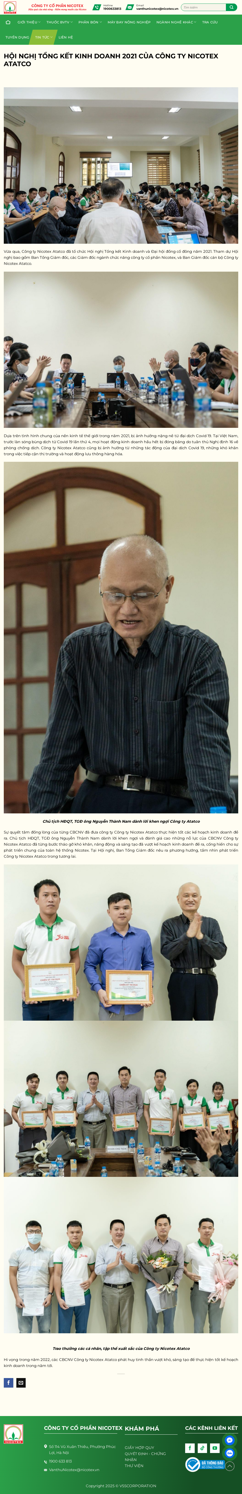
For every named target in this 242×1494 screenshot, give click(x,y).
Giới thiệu (29, 22)
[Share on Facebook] (8, 1383)
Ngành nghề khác (176, 22)
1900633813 (112, 9)
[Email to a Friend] (21, 1383)
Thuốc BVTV (60, 22)
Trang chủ (7, 22)
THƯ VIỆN (134, 1465)
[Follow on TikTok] (202, 1448)
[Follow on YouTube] (215, 1448)
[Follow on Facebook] (190, 1448)
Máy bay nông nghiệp (129, 22)
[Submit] (231, 7)
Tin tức (44, 37)
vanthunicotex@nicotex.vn (157, 9)
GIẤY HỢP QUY (139, 1447)
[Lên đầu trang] (229, 1466)
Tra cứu (210, 22)
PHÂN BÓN (90, 22)
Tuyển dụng (17, 37)
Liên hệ (66, 37)
